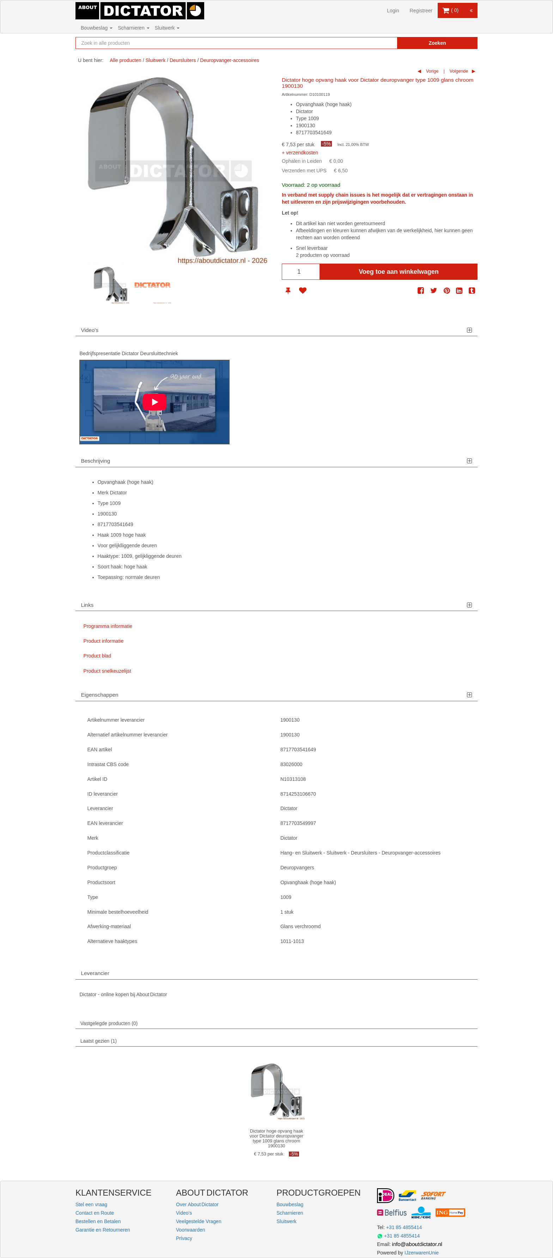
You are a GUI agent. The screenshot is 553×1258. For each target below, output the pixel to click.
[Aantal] (301, 272)
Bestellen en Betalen (98, 1221)
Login (393, 10)
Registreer (421, 10)
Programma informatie (108, 626)
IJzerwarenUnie (422, 1253)
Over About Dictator (197, 1204)
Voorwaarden (190, 1230)
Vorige (431, 71)
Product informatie (104, 641)
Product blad (97, 656)
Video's (184, 1213)
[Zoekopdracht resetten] (377, 43)
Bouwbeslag (97, 28)
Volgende (458, 71)
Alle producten (125, 60)
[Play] (154, 402)
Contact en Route (94, 1213)
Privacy (184, 1238)
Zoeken (437, 43)
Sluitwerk (167, 28)
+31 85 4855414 (404, 1227)
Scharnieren (133, 28)
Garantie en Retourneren (102, 1230)
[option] (111, 285)
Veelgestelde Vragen (198, 1221)
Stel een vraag (91, 1204)
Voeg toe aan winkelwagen (399, 271)
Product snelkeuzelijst (107, 671)
